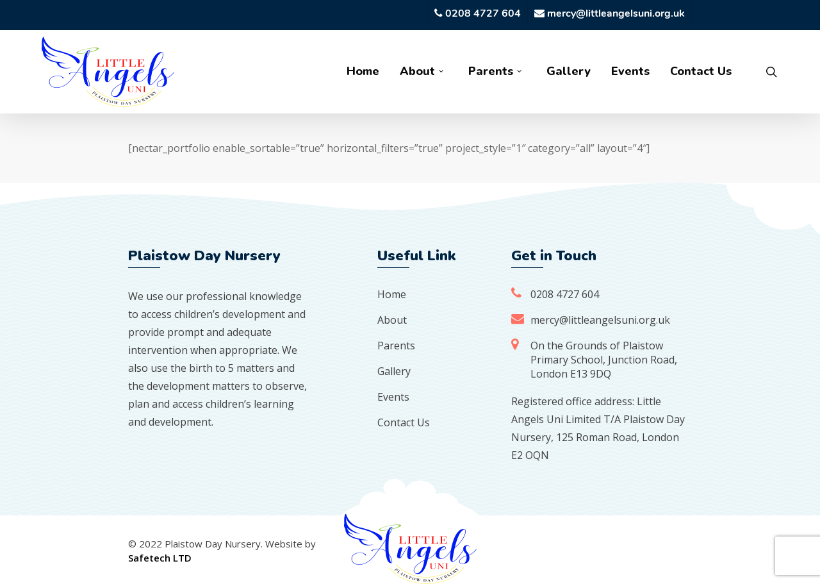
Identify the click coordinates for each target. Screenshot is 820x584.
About (392, 320)
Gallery (394, 371)
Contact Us (403, 422)
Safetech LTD (160, 557)
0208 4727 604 (564, 294)
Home (391, 294)
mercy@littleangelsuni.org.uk (600, 320)
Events (393, 397)
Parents (396, 345)
